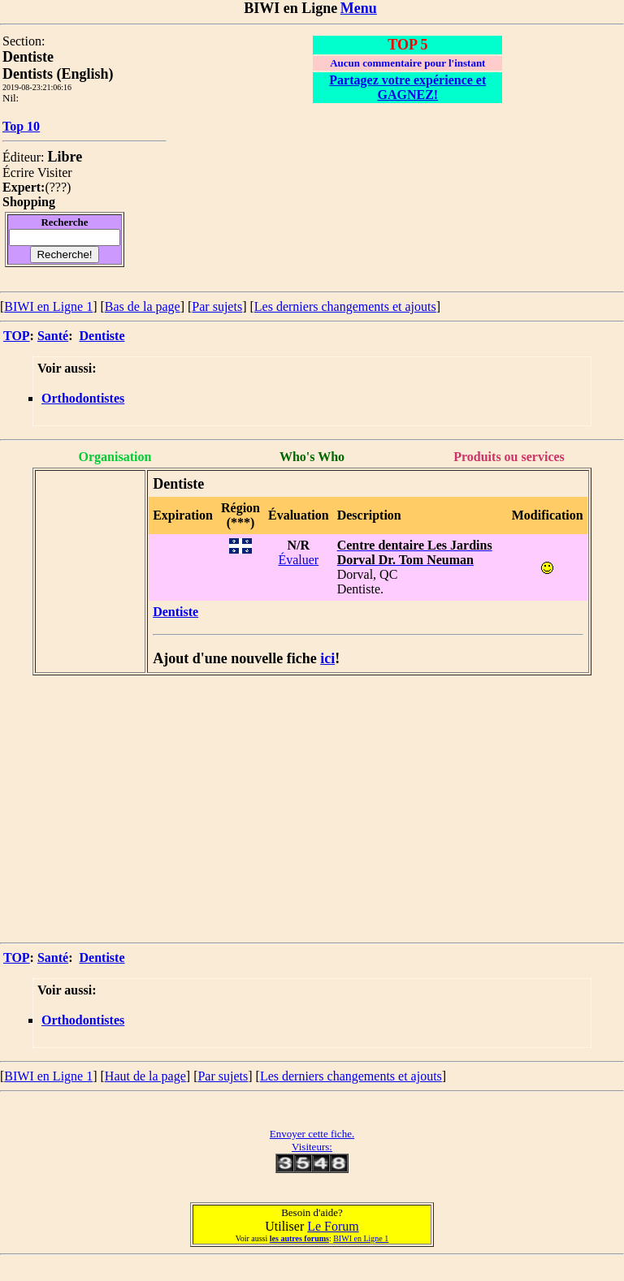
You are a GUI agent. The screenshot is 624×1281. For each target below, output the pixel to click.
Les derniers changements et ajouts (345, 306)
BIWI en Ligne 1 (48, 306)
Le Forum (333, 1226)
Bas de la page (142, 306)
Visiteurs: (312, 1147)
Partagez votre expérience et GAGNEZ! (407, 87)
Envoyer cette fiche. (312, 1134)
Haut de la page (145, 1076)
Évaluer (298, 560)
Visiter (54, 172)
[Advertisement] (312, 799)
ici (327, 658)
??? (58, 187)
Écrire (18, 172)
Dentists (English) (58, 74)
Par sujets (217, 306)
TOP (16, 336)
